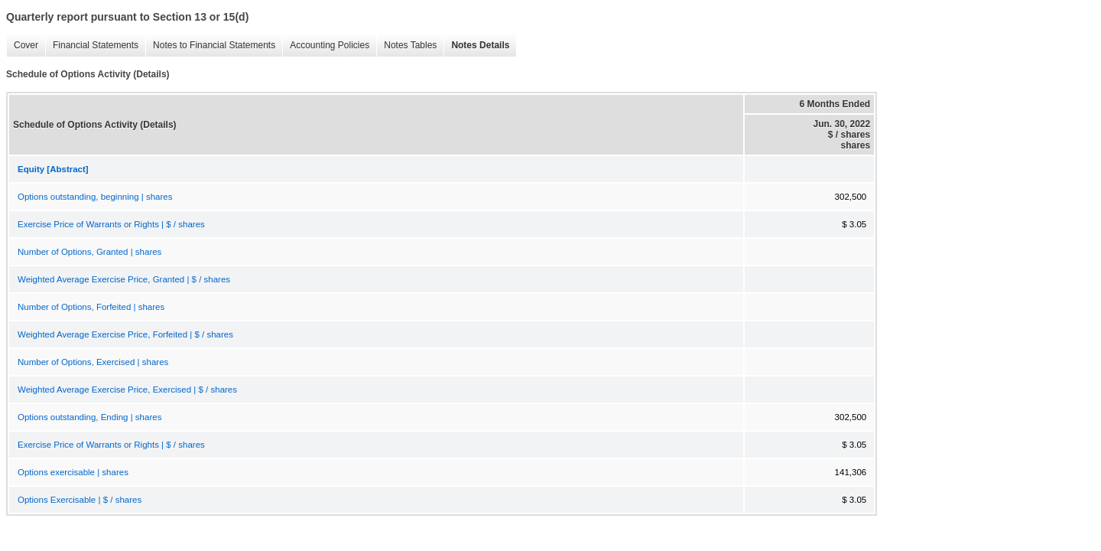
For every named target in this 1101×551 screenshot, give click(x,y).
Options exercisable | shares (73, 472)
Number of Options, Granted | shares (89, 251)
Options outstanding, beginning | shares (95, 196)
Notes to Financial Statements (210, 45)
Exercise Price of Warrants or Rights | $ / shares (111, 224)
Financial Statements (91, 45)
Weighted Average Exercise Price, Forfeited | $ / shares (125, 334)
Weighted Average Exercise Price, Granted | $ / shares (124, 279)
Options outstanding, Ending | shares (89, 417)
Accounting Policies (325, 45)
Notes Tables (406, 45)
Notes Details (476, 45)
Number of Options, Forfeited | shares (91, 306)
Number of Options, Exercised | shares (93, 362)
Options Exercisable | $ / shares (79, 499)
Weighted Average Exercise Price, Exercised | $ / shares (127, 389)
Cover (22, 45)
